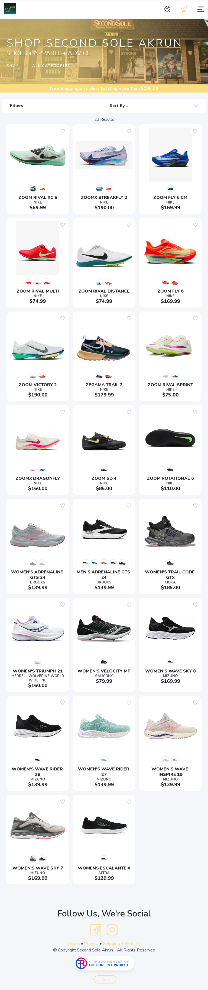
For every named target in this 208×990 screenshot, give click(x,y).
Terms (73, 944)
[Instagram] (112, 930)
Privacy (91, 944)
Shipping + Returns (122, 944)
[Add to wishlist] (62, 131)
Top (105, 979)
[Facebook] (96, 930)
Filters (54, 106)
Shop (12, 66)
